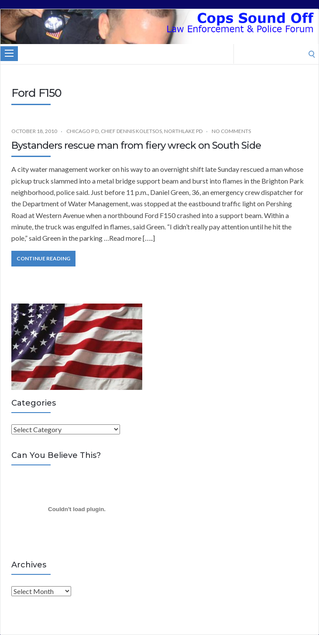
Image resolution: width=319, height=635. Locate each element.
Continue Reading (43, 258)
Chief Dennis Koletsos (131, 131)
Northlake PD (183, 131)
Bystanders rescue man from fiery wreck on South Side (136, 145)
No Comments (231, 131)
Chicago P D (82, 131)
